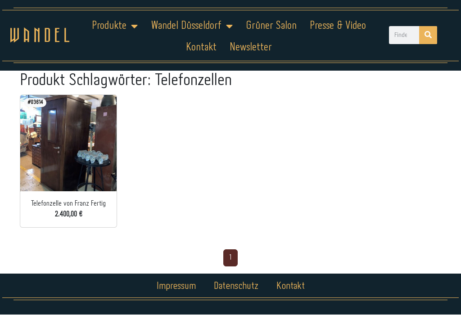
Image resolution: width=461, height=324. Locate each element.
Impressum (176, 286)
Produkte (115, 26)
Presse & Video (338, 26)
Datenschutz (236, 286)
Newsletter (251, 47)
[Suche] (428, 35)
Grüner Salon (271, 26)
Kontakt (201, 47)
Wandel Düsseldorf (192, 26)
